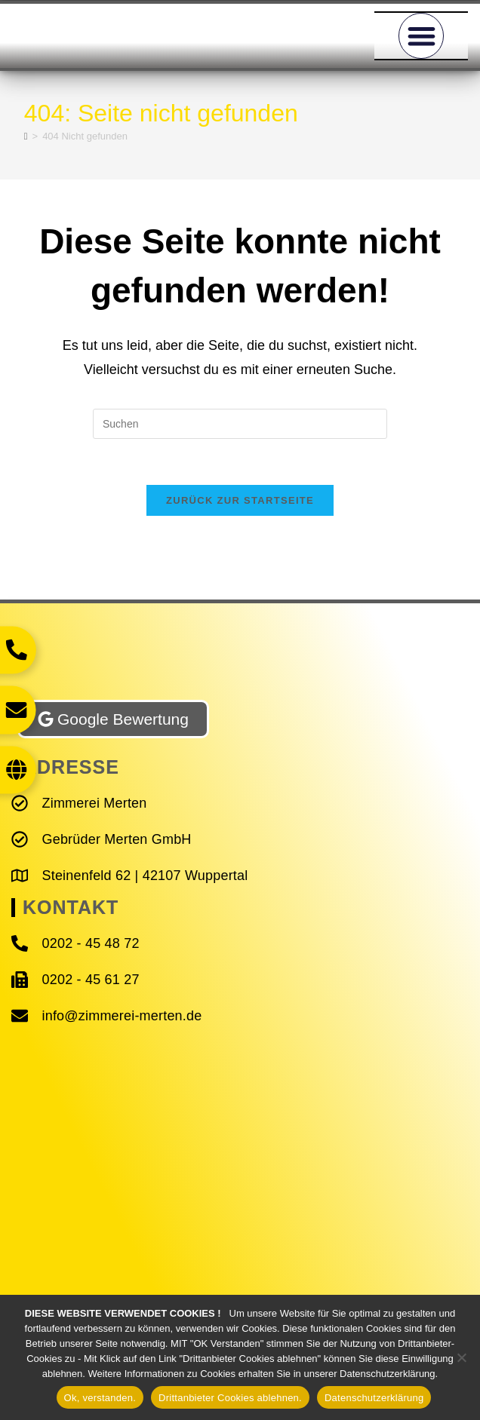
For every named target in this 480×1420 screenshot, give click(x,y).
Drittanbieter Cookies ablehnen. (230, 1397)
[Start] (26, 136)
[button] (421, 36)
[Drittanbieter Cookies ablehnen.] (461, 1357)
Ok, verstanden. (100, 1397)
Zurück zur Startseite (240, 500)
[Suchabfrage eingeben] (240, 424)
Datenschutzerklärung (374, 1397)
